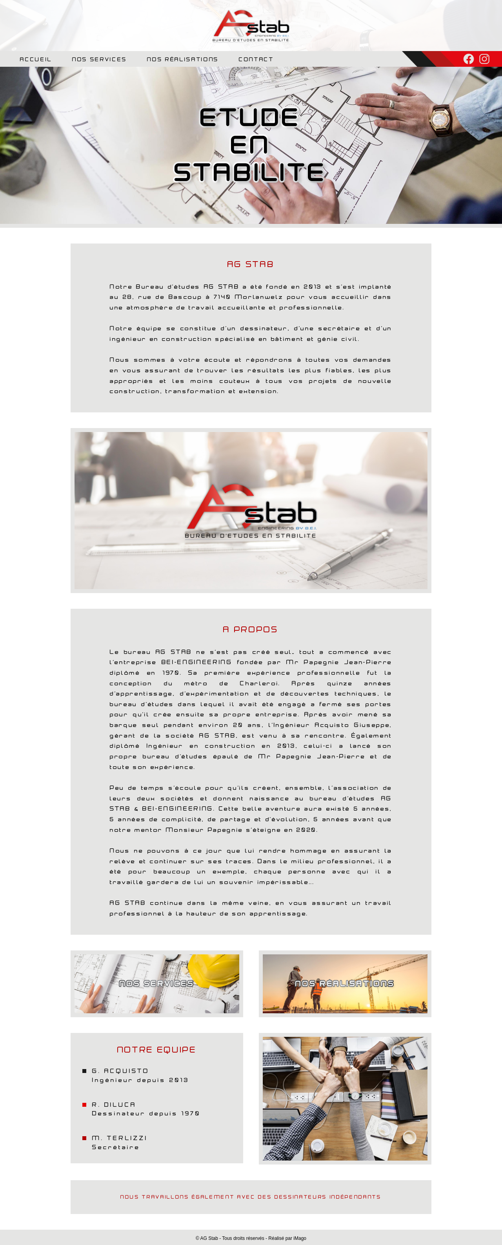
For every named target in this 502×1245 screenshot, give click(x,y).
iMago (299, 1238)
